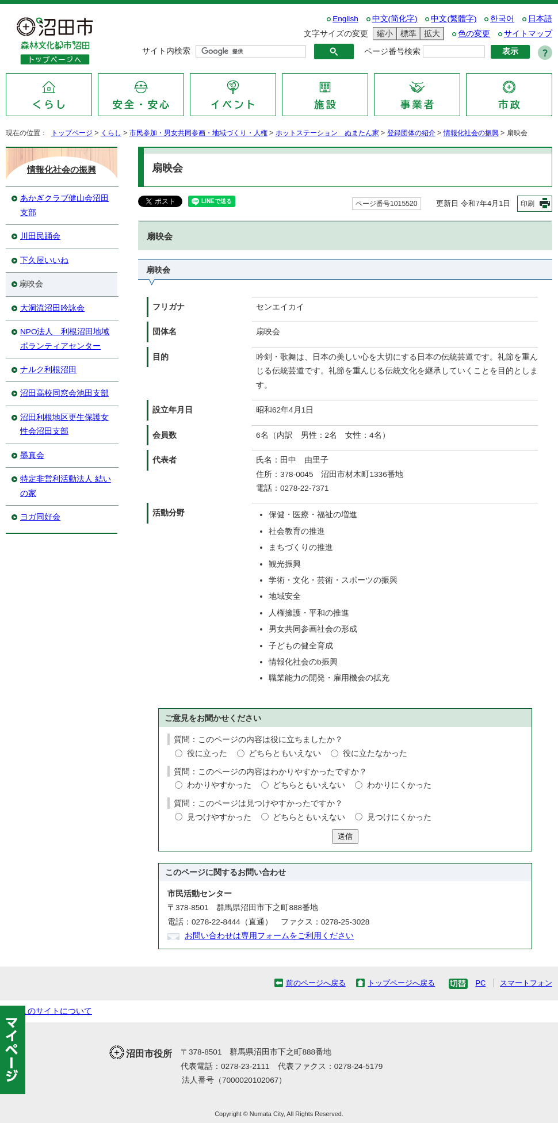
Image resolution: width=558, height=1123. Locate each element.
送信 (345, 836)
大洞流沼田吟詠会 (52, 308)
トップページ (72, 133)
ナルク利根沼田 (48, 369)
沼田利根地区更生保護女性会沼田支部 (64, 424)
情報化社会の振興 (471, 133)
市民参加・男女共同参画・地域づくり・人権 (198, 133)
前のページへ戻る (316, 983)
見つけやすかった (219, 817)
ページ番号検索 (392, 51)
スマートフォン (526, 983)
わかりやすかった (219, 785)
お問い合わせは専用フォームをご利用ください (269, 935)
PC (480, 983)
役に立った (207, 753)
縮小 (383, 33)
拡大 (430, 33)
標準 (406, 33)
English (345, 18)
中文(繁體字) (453, 18)
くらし (111, 133)
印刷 (527, 204)
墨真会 (32, 455)
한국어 (502, 18)
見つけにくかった (399, 817)
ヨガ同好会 (40, 517)
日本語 (540, 18)
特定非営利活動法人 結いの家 (65, 486)
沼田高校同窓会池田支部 (64, 393)
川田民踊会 (40, 236)
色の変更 (474, 33)
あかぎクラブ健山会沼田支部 (64, 205)
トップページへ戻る (401, 983)
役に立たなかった (375, 753)
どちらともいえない (285, 753)
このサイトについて (56, 1011)
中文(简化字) (395, 18)
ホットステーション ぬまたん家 (327, 133)
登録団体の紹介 (411, 133)
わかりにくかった (399, 785)
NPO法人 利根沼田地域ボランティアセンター (64, 338)
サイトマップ (528, 33)
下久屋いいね (44, 260)
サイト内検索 (166, 51)
